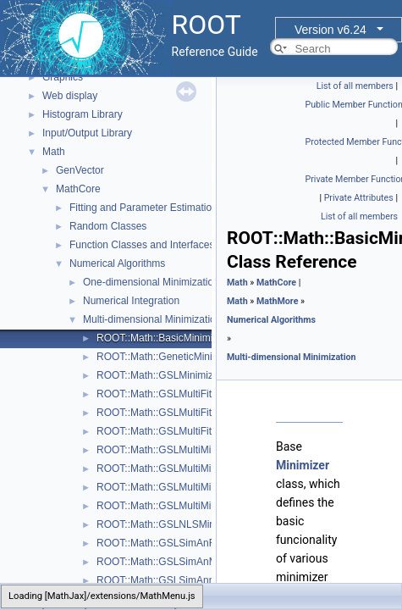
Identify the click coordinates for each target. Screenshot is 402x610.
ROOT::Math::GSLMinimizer (159, 375)
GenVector (80, 170)
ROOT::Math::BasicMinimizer (161, 338)
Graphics (62, 77)
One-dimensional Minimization (151, 282)
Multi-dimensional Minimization (152, 319)
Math (53, 152)
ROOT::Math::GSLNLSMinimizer (169, 524)
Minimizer (302, 465)
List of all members (355, 86)
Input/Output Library (87, 133)
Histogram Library (82, 114)
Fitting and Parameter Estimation (143, 208)
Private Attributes (359, 197)
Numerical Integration (131, 301)
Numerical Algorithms (117, 263)
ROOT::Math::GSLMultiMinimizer (170, 506)
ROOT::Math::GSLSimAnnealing (168, 580)
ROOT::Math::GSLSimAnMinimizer (174, 562)
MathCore (78, 189)
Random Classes (107, 226)
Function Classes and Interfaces (141, 245)
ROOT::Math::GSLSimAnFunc (163, 543)
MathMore (277, 301)
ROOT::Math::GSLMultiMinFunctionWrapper (195, 487)
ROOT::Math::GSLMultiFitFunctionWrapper (192, 431)
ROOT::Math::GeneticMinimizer (166, 357)
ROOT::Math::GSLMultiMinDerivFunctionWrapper (207, 450)
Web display (69, 96)
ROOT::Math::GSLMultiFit (154, 394)
